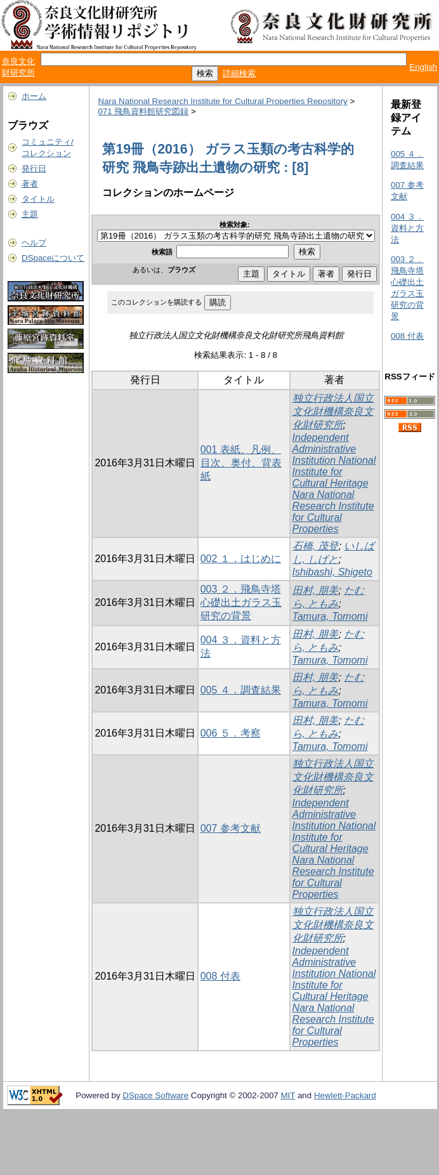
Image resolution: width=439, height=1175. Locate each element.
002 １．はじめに (240, 558)
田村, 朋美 (315, 590)
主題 (30, 214)
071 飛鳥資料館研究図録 (143, 111)
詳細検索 (239, 73)
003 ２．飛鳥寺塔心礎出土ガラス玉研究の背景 (241, 602)
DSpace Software (155, 1095)
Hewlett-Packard (345, 1095)
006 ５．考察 (230, 733)
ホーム (34, 96)
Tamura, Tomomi (330, 616)
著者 (30, 183)
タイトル (38, 199)
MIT (288, 1095)
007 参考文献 (230, 828)
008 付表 (220, 976)
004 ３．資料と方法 (407, 228)
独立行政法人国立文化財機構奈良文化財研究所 (333, 411)
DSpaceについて (53, 258)
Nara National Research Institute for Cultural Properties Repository (222, 101)
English (423, 67)
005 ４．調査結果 (240, 690)
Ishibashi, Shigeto (332, 572)
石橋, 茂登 (315, 546)
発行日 (34, 168)
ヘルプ (34, 242)
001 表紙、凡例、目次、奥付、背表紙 (241, 463)
